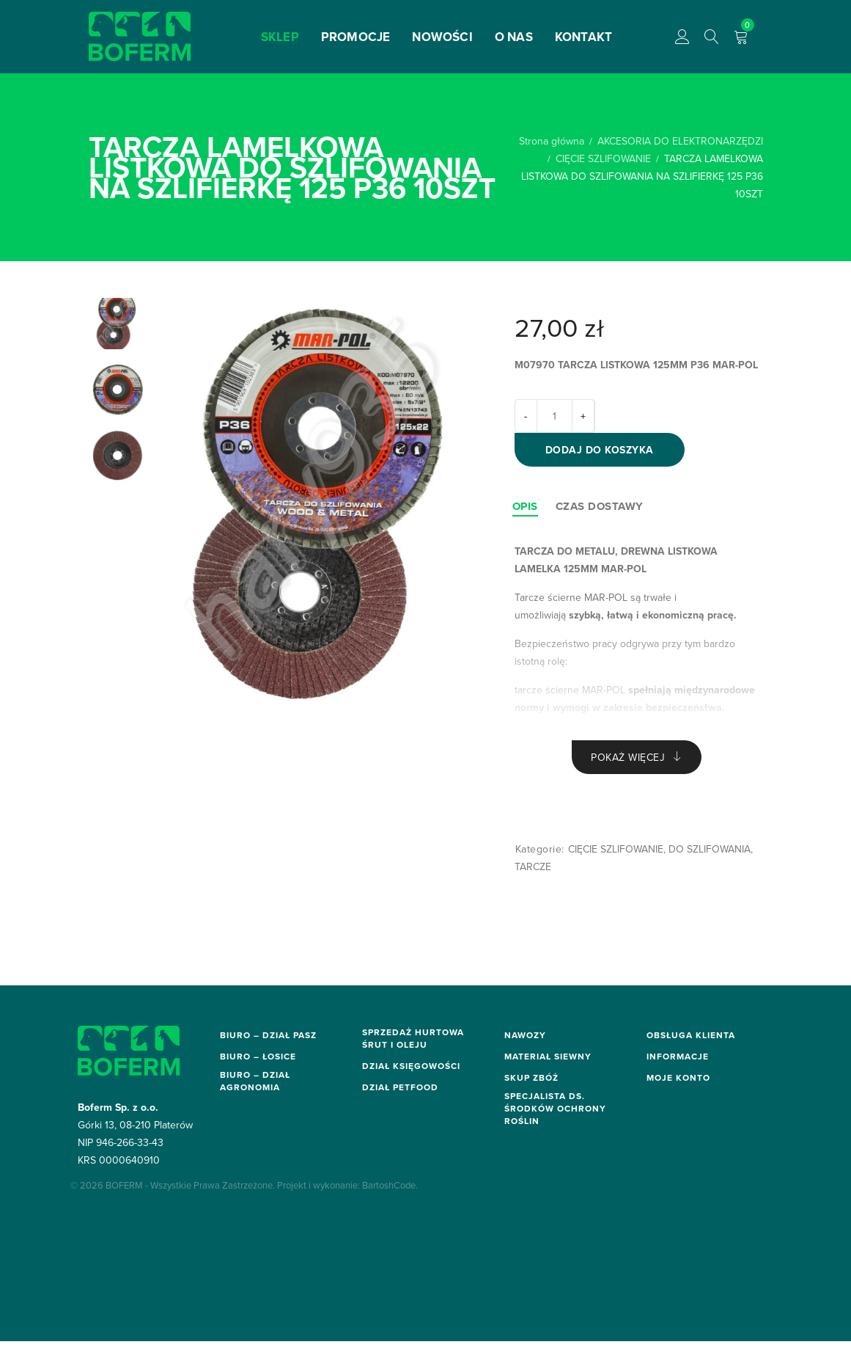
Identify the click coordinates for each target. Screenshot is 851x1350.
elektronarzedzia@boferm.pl (283, 1146)
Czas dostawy (600, 512)
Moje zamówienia (687, 1223)
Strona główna (551, 141)
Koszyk (663, 1237)
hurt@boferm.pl (396, 1072)
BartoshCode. (390, 1287)
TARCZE (533, 875)
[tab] (525, 512)
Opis (525, 512)
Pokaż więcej (628, 764)
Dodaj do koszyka (605, 454)
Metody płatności (687, 1077)
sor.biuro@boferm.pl (265, 1238)
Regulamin (671, 1092)
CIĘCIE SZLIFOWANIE (603, 158)
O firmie (665, 1165)
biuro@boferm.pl (257, 1063)
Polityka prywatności (695, 1150)
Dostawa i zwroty (687, 1063)
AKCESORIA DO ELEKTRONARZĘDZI (680, 141)
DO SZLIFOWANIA (709, 857)
